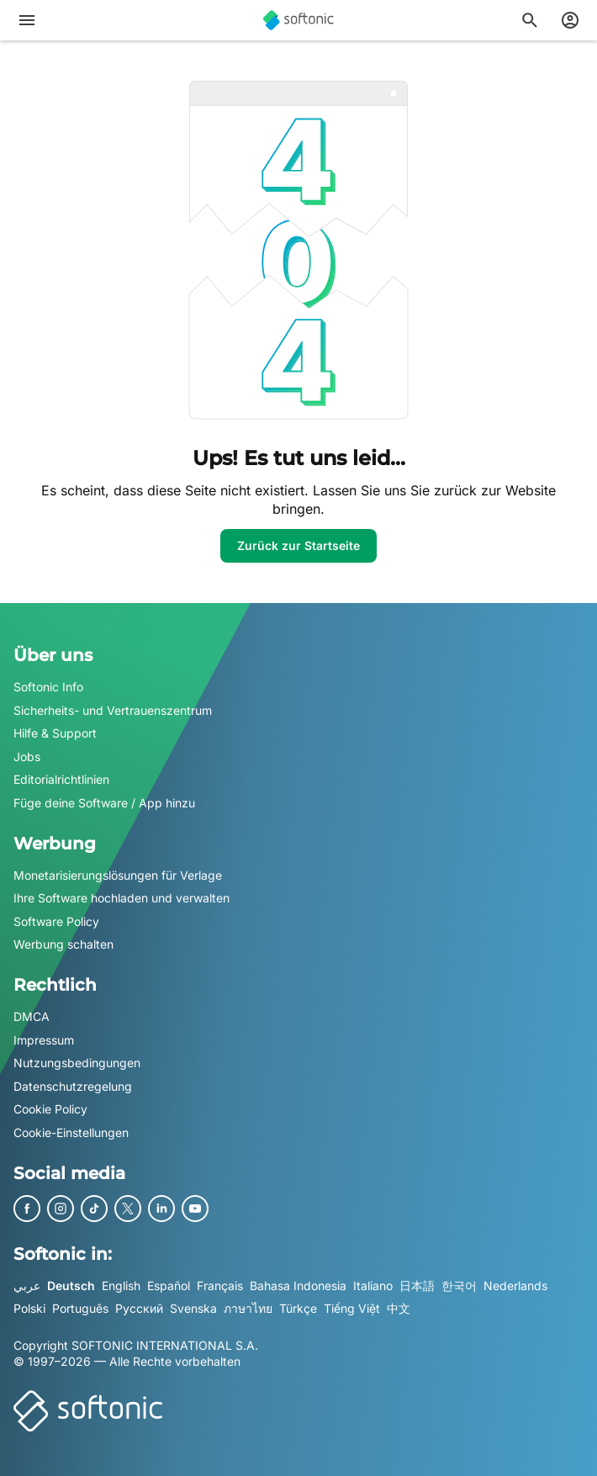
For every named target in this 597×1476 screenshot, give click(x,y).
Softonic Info (48, 687)
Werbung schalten (63, 944)
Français (220, 1285)
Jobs (26, 756)
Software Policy (56, 920)
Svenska (193, 1308)
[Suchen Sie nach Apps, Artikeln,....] (530, 20)
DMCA (31, 1016)
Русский (139, 1308)
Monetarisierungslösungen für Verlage (117, 874)
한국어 (459, 1285)
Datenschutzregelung (72, 1085)
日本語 (417, 1285)
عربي (26, 1285)
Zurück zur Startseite (298, 545)
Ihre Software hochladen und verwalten (121, 898)
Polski (29, 1308)
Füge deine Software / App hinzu (104, 803)
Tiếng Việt (352, 1308)
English (121, 1285)
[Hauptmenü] (27, 20)
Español (168, 1285)
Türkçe (298, 1308)
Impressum (43, 1039)
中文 (398, 1308)
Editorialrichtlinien (61, 779)
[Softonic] (298, 20)
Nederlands (515, 1285)
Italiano (373, 1285)
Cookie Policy (50, 1109)
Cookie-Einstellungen (71, 1131)
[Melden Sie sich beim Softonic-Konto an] (570, 20)
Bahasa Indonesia (298, 1285)
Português (80, 1308)
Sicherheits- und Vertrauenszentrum (112, 709)
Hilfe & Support (55, 733)
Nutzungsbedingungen (76, 1062)
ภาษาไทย (248, 1308)
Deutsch (71, 1285)
